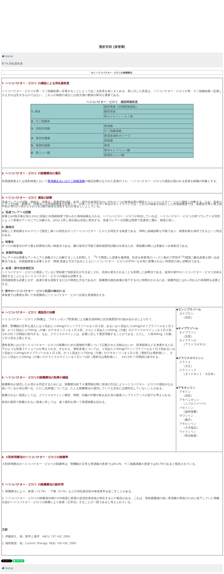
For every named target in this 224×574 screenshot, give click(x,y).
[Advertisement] (87, 21)
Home (9, 56)
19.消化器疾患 (14, 63)
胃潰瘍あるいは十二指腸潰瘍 (66, 181)
